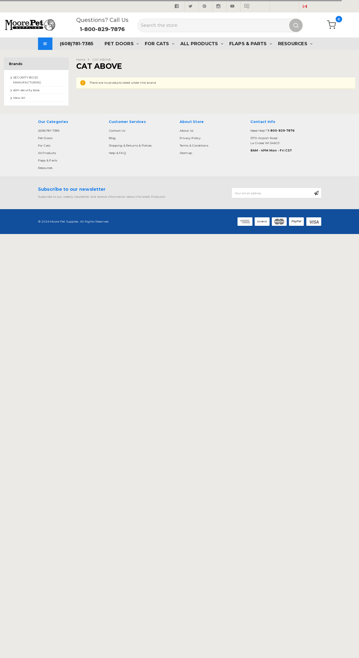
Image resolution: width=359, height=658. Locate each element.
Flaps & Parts (248, 43)
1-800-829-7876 (102, 29)
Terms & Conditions (194, 145)
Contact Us (117, 130)
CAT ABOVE (101, 59)
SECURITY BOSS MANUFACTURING (27, 80)
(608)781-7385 (76, 43)
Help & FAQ (117, 153)
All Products (199, 43)
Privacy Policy (190, 138)
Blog (112, 138)
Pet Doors (119, 43)
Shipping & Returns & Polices (130, 145)
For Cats (157, 43)
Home (80, 59)
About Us (187, 130)
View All (19, 98)
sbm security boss (26, 90)
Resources (292, 43)
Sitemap (186, 153)
